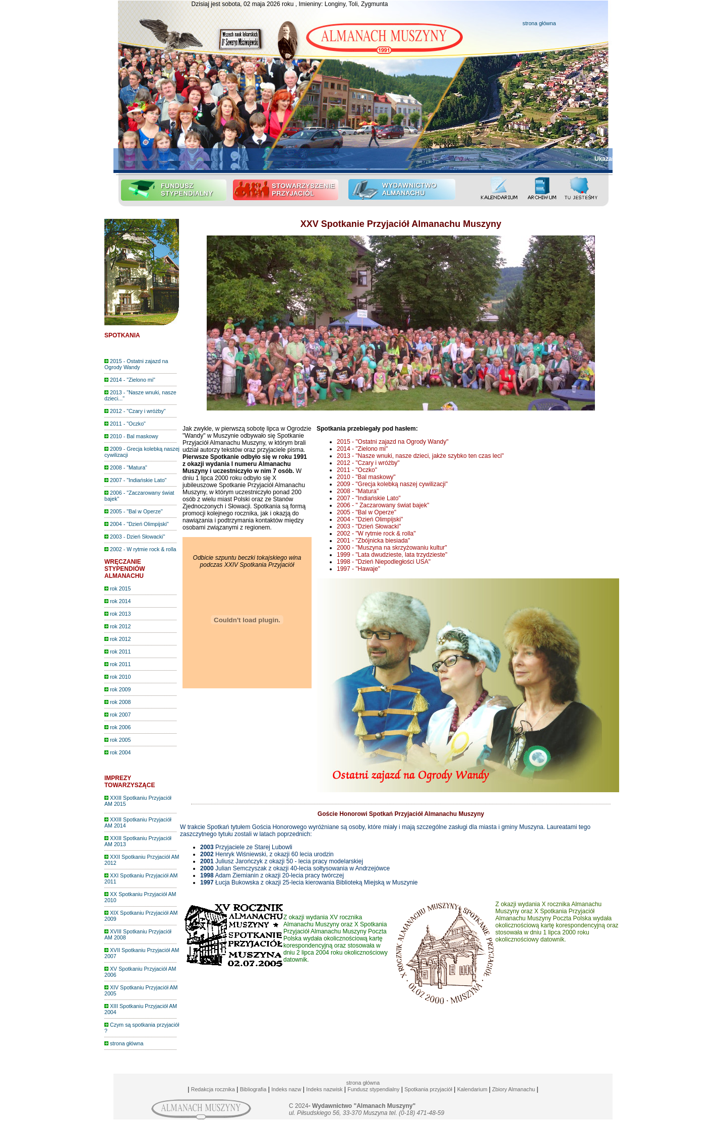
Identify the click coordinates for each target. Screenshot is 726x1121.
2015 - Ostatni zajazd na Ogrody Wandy (136, 364)
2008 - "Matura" (125, 467)
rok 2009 (117, 689)
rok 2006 (117, 727)
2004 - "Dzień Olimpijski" (136, 524)
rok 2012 (117, 626)
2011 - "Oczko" (125, 424)
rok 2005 (117, 740)
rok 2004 (117, 752)
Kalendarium (472, 1089)
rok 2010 (117, 677)
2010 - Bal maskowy (131, 436)
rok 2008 (117, 702)
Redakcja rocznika (213, 1089)
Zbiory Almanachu (513, 1089)
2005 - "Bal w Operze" (133, 511)
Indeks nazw (286, 1089)
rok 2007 (117, 715)
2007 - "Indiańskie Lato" (135, 480)
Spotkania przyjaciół (428, 1089)
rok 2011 (117, 651)
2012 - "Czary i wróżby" (135, 411)
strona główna (539, 23)
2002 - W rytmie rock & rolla (140, 549)
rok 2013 (117, 614)
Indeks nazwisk (324, 1089)
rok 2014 (117, 601)
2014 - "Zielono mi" (129, 380)
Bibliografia (253, 1089)
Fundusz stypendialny (373, 1089)
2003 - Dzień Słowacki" (134, 537)
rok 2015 (117, 588)
